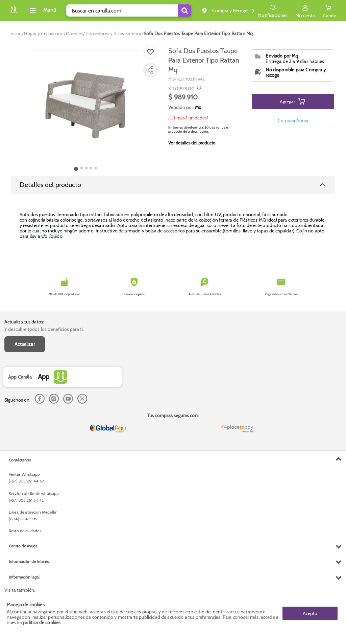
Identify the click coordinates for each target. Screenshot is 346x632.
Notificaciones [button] (273, 10)
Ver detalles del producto (191, 142)
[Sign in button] (305, 10)
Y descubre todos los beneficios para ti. (44, 329)
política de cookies (41, 622)
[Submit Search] (184, 10)
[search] (128, 10)
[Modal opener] (198, 88)
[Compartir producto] (149, 70)
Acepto (310, 613)
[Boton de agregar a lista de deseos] (151, 52)
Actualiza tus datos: (24, 321)
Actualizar (25, 344)
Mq (198, 107)
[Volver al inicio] (13, 12)
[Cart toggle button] (329, 10)
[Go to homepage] (16, 33)
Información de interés (29, 561)
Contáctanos (20, 459)
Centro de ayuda (23, 545)
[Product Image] (85, 105)
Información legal (24, 577)
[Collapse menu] (42, 10)
